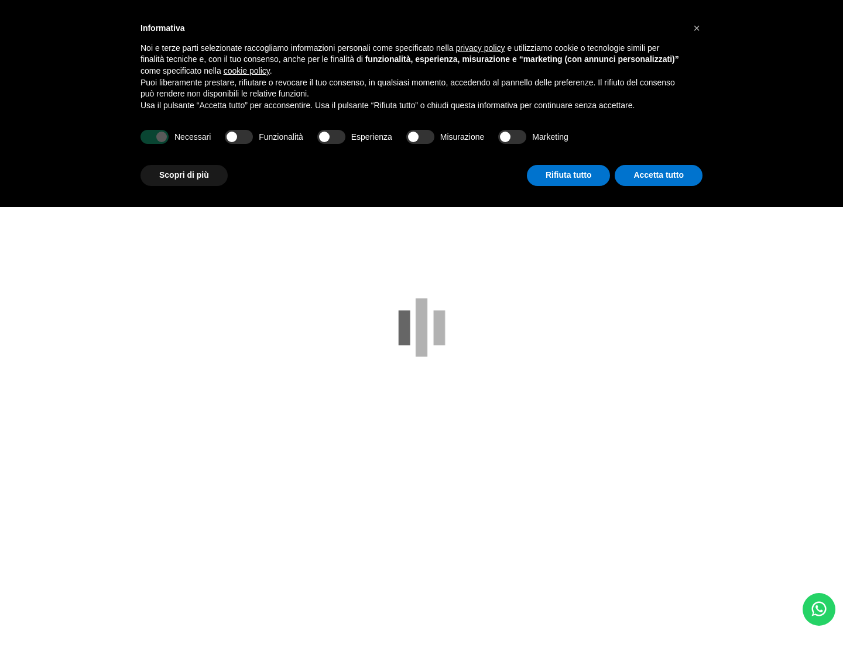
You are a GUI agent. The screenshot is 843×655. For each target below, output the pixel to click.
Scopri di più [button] (184, 175)
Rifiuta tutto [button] (569, 175)
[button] (696, 28)
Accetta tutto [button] (658, 175)
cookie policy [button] (247, 70)
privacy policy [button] (480, 48)
